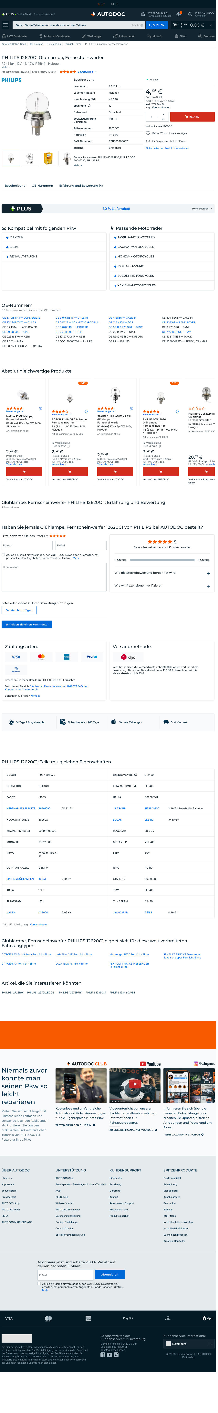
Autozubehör (127, 36)
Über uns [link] (7, 1221)
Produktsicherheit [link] (119, 1259)
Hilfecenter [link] (115, 1221)
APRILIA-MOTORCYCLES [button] (136, 241)
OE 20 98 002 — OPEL (16, 337)
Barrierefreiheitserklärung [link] (70, 1278)
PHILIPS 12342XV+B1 (122, 1036)
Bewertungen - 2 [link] (152, 431)
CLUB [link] (114, 4)
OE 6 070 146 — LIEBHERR (72, 332)
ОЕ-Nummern (42, 190)
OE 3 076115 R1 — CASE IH (72, 323)
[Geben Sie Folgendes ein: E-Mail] (81, 563)
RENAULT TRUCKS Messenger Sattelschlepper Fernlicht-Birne (182, 999)
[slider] (57, 553)
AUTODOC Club (64, 1221)
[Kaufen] (24, 488)
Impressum (8, 1227)
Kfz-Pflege (169, 1259)
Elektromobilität (172, 1221)
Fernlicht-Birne (73, 43)
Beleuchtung (54, 43)
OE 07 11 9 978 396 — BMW (126, 332)
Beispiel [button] (135, 25)
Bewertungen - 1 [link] (15, 427)
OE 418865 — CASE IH (122, 323)
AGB (58, 1234)
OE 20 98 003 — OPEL (69, 337)
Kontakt (35, 713)
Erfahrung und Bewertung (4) (81, 190)
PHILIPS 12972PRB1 (70, 1036)
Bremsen (209, 36)
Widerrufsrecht (64, 1246)
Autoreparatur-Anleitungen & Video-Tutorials (81, 1227)
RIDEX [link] (5, 1259)
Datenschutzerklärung (68, 1259)
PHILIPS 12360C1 (96, 1036)
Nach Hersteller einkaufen (178, 1265)
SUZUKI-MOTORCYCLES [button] (136, 280)
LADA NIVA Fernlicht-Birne (72, 1007)
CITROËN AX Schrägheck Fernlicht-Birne (26, 997)
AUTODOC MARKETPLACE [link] (17, 1265)
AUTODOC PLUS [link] (11, 1253)
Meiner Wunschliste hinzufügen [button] (169, 130)
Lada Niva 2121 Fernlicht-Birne (74, 997)
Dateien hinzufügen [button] (19, 627)
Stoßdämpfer (170, 1234)
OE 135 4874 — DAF (121, 328)
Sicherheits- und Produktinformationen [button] (167, 145)
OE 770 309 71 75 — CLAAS (19, 328)
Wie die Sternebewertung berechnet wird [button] (145, 590)
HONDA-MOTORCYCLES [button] (136, 261)
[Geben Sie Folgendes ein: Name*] (27, 563)
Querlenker (169, 1246)
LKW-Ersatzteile (17, 36)
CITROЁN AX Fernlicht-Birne (19, 1007)
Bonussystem (9, 1234)
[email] (65, 1318)
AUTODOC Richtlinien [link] (68, 1253)
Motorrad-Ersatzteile (57, 36)
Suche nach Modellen (175, 1278)
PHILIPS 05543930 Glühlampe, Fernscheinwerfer (161, 442)
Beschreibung (15, 190)
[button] (156, 14)
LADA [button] (14, 251)
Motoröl (157, 36)
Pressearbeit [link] (9, 1240)
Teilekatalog (36, 43)
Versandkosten (161, 104)
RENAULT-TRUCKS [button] (23, 261)
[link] (28, 14)
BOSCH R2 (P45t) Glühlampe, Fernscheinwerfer (70, 441)
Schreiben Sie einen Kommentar (26, 642)
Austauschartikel (118, 1253)
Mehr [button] (76, 575)
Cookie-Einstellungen (67, 1265)
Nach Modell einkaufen (176, 1271)
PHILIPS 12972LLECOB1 (41, 1036)
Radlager (168, 1253)
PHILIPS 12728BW (13, 1036)
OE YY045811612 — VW (176, 337)
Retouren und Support (121, 1246)
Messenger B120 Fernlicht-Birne (129, 997)
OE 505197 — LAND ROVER (178, 328)
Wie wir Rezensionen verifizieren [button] (138, 603)
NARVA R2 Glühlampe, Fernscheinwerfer (24, 438)
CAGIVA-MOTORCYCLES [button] (136, 251)
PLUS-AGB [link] (62, 1240)
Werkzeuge (94, 36)
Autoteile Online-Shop (14, 43)
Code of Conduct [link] (65, 1271)
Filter (183, 36)
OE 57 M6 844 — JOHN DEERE (21, 323)
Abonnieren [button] (109, 1318)
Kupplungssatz (171, 1240)
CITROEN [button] (17, 241)
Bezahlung (115, 1227)
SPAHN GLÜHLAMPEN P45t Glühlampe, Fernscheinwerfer (115, 439)
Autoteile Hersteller (174, 1284)
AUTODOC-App (10, 1246)
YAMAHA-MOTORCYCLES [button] (137, 290)
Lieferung (114, 1234)
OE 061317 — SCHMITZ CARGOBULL (78, 328)
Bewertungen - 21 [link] (61, 431)
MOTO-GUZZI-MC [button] (131, 270)
